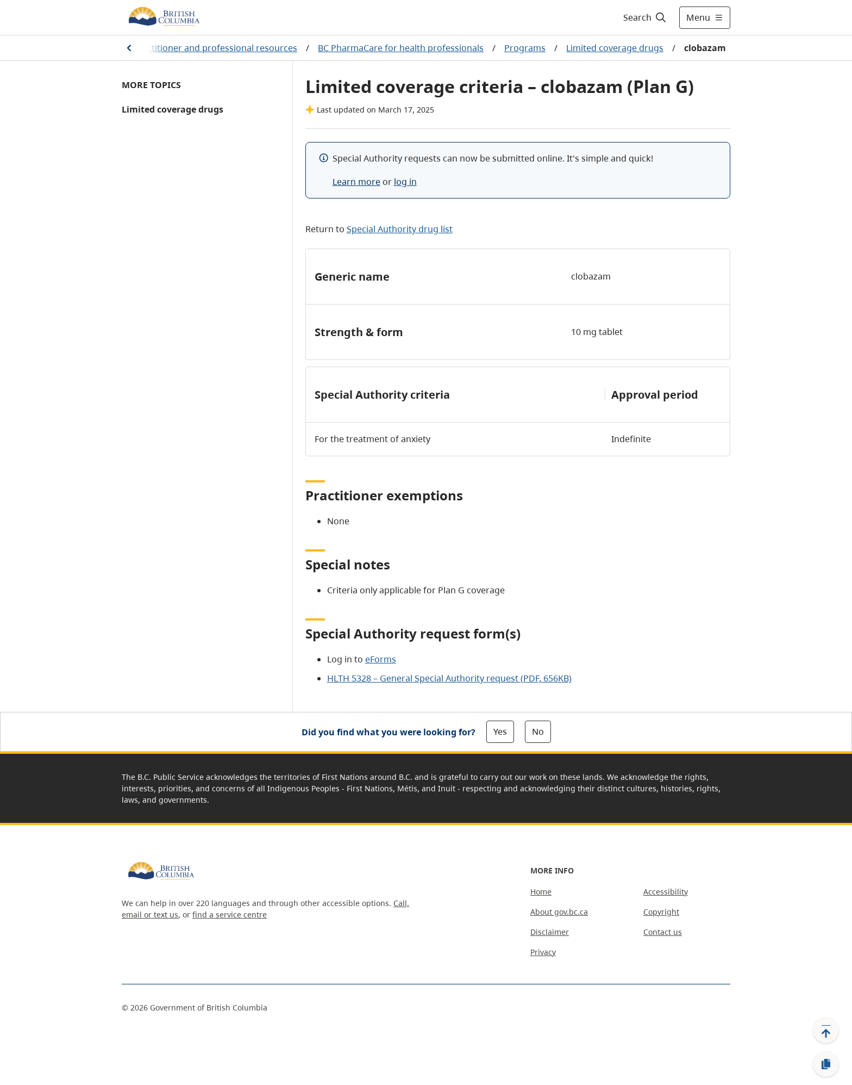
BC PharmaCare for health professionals (401, 48)
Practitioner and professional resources (215, 48)
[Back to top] (826, 1030)
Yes (500, 731)
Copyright (661, 912)
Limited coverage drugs (614, 48)
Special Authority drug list (400, 229)
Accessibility (665, 891)
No (538, 731)
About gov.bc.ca (559, 912)
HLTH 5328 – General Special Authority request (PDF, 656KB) (449, 678)
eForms (380, 659)
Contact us (662, 932)
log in (405, 182)
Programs (525, 48)
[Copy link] (826, 1064)
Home (541, 891)
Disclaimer (549, 932)
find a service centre (229, 914)
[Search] (645, 17)
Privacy (543, 952)
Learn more (356, 182)
